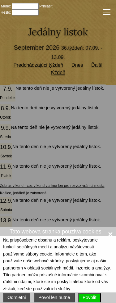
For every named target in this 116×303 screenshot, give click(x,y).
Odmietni (16, 297)
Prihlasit (46, 6)
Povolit (90, 297)
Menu (105, 11)
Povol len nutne (54, 297)
